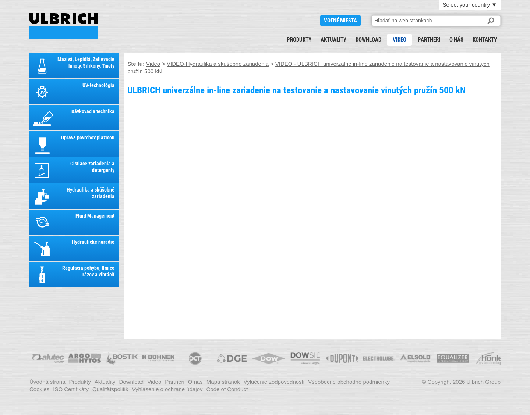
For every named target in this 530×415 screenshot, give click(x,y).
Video (399, 39)
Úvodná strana (47, 382)
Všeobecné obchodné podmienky (349, 382)
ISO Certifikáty (71, 389)
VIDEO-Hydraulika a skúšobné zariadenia (218, 64)
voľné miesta (340, 20)
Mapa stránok (223, 382)
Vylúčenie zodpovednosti (274, 382)
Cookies (39, 389)
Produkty (299, 39)
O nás (456, 39)
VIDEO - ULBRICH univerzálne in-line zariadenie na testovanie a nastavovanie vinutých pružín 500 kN (63, 26)
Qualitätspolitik (110, 389)
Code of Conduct (227, 389)
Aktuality (333, 39)
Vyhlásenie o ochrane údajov (167, 389)
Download (368, 39)
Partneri (429, 39)
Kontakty (485, 39)
